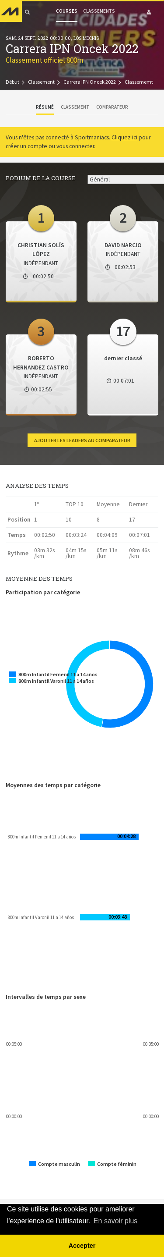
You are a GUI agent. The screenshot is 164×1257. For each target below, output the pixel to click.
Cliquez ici (124, 137)
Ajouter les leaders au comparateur (82, 440)
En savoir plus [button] (116, 1221)
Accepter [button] (82, 1245)
